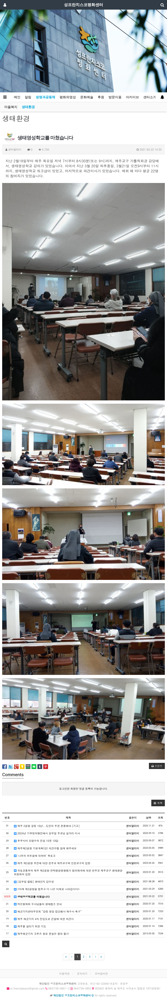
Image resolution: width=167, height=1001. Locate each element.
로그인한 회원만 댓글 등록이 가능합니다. (83, 788)
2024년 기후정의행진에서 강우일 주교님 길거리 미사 (47, 833)
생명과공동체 (45, 97)
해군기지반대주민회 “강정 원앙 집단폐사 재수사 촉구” (48, 911)
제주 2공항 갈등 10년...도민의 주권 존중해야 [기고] (47, 826)
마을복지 (10, 107)
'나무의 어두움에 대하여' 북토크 (34, 855)
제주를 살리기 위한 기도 (30, 926)
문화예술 (86, 97)
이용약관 (64, 973)
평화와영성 (68, 97)
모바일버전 (101, 973)
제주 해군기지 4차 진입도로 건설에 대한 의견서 (44, 919)
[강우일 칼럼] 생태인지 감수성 (34, 881)
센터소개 (149, 97)
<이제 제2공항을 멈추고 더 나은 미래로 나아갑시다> (47, 889)
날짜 (148, 817)
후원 (101, 97)
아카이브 (132, 97)
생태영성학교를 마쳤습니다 (32, 896)
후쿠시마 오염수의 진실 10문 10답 (36, 840)
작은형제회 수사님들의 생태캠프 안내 (38, 904)
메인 (17, 97)
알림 (28, 97)
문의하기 (82, 973)
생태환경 (28, 107)
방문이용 (115, 97)
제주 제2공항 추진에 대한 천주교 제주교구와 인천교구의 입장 (52, 863)
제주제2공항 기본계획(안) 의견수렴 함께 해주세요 (45, 848)
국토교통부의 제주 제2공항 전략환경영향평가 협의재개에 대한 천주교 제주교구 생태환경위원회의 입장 (68, 872)
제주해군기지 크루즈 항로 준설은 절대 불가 (41, 933)
